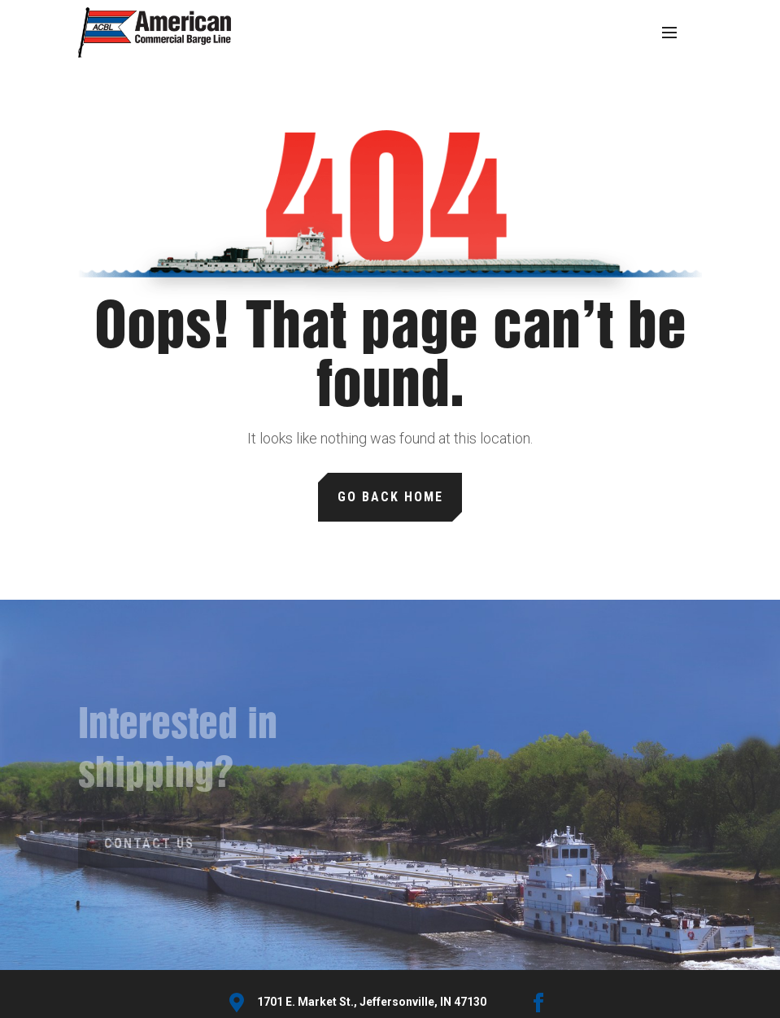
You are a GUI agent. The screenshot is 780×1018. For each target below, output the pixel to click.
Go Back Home (390, 497)
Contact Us (149, 843)
